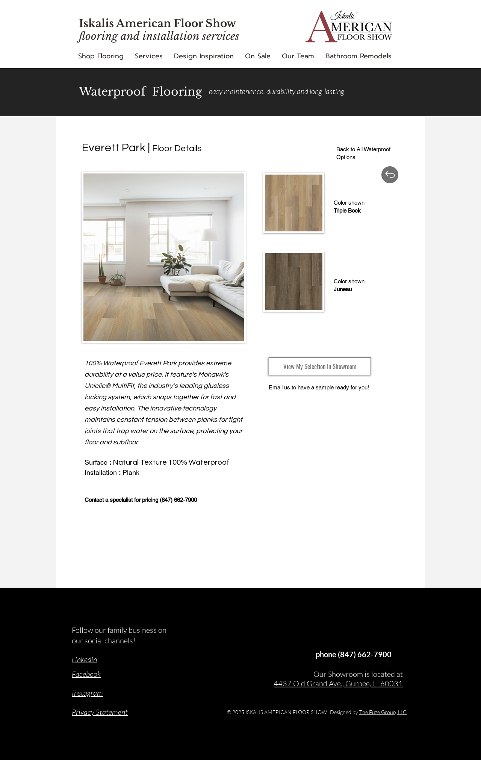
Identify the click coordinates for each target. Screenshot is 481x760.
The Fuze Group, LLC (383, 712)
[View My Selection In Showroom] (320, 366)
